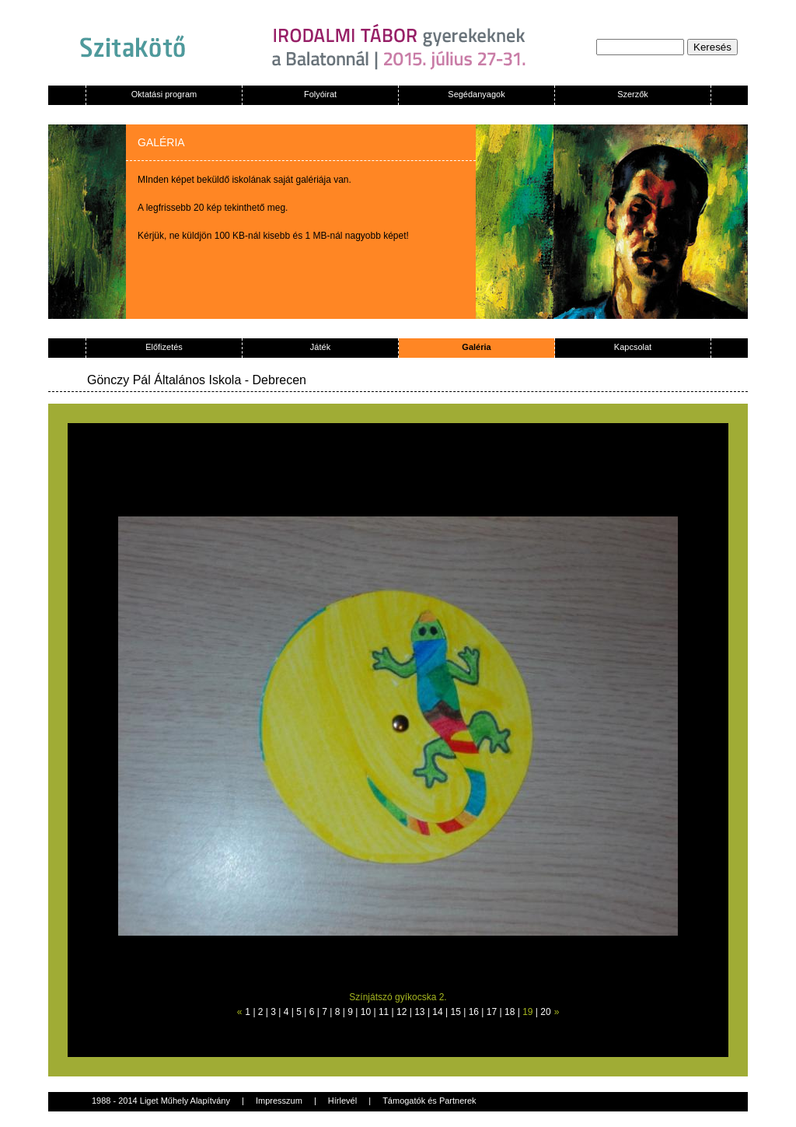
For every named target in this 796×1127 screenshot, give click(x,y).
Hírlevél (342, 1100)
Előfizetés (164, 347)
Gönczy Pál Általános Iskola (164, 380)
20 (545, 1011)
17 (492, 1011)
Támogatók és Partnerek (429, 1100)
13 (419, 1011)
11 (384, 1011)
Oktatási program (164, 94)
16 (474, 1011)
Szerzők (632, 94)
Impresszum (279, 1100)
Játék (320, 347)
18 (509, 1011)
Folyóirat (320, 94)
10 (366, 1011)
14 (437, 1011)
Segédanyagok (476, 94)
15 (456, 1011)
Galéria (476, 347)
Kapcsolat (632, 347)
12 (401, 1011)
